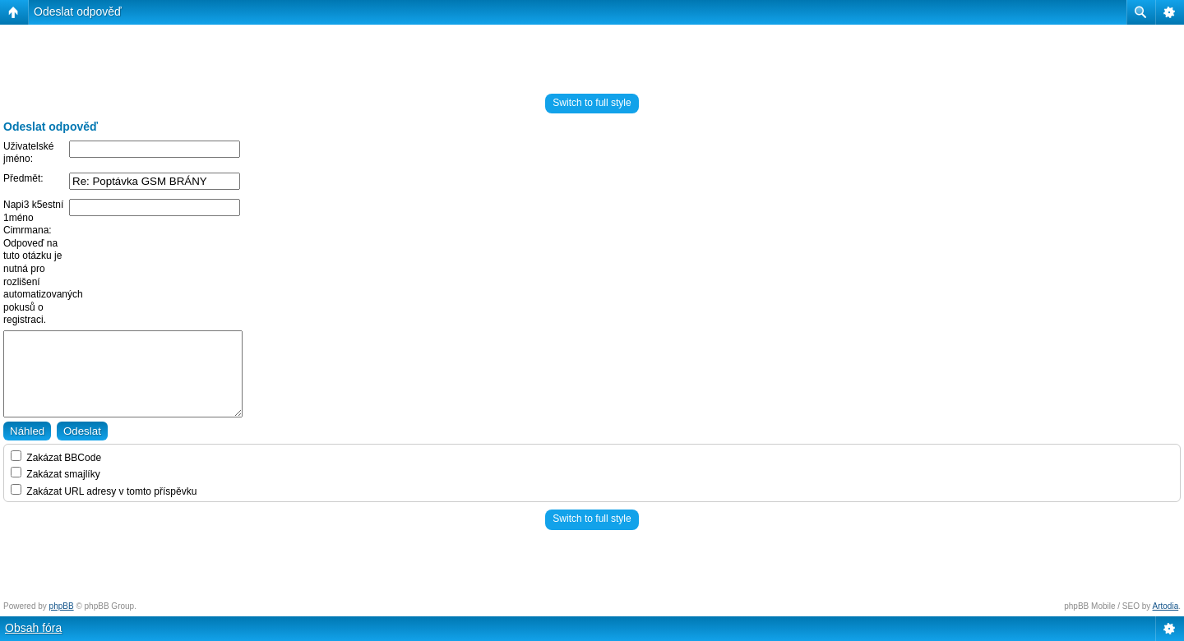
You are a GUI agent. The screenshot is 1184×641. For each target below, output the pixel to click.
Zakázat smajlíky (55, 474)
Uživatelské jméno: (28, 153)
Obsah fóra (33, 627)
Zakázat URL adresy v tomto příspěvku (104, 491)
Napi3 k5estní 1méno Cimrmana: (33, 217)
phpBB (61, 606)
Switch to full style (592, 102)
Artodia (1166, 606)
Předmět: (23, 178)
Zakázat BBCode (56, 457)
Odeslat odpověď (78, 11)
